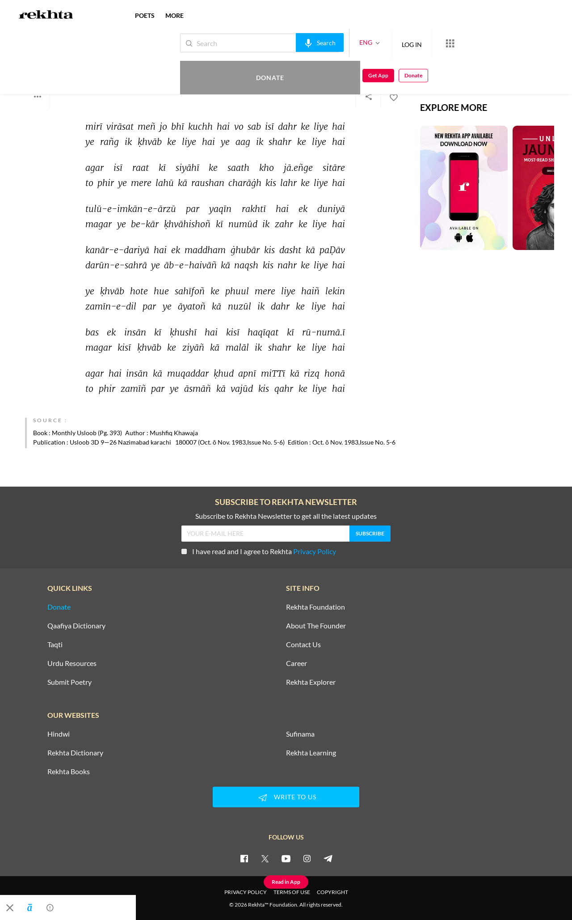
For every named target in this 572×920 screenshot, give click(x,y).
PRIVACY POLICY (245, 892)
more (174, 15)
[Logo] (46, 15)
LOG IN (382, 43)
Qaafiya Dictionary (76, 625)
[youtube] (286, 858)
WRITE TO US (286, 797)
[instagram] (307, 858)
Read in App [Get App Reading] (286, 881)
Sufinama (300, 734)
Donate (467, 43)
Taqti (55, 644)
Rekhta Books (68, 771)
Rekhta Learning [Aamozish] (311, 752)
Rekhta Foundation (315, 607)
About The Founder (316, 625)
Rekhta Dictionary (75, 752)
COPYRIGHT (332, 892)
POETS (145, 15)
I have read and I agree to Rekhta (258, 551)
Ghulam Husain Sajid (61, 61)
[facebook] (244, 858)
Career (296, 663)
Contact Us (303, 644)
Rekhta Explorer (311, 682)
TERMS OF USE (291, 892)
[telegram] (328, 858)
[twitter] (265, 858)
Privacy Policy (314, 551)
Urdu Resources (72, 663)
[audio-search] (290, 42)
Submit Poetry (69, 682)
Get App (514, 43)
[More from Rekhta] (420, 43)
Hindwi (58, 734)
